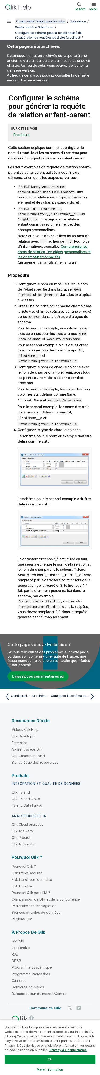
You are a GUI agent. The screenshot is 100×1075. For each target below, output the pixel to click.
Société (18, 940)
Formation (20, 742)
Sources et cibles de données (36, 911)
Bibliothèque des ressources (35, 761)
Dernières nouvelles (28, 986)
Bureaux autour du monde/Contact (39, 993)
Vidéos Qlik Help (25, 729)
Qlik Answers (22, 830)
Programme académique (32, 966)
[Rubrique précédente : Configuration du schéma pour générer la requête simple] (26, 696)
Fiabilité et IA (22, 885)
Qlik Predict (21, 837)
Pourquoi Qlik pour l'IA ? (31, 892)
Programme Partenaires (31, 973)
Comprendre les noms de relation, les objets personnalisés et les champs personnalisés (54, 251)
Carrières (19, 980)
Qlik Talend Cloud (26, 798)
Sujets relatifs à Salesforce (34, 27)
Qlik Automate (23, 843)
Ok (50, 1059)
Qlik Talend (21, 791)
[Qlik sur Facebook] (31, 1016)
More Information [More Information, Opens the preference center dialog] (50, 1069)
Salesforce (78, 21)
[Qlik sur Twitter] (69, 1007)
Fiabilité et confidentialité (32, 879)
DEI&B (16, 960)
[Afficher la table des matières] (9, 21)
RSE (15, 953)
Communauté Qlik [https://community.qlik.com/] (45, 1007)
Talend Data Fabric (27, 804)
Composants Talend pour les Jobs (40, 21)
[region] (50, 1047)
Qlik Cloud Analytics (27, 823)
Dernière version (34, 80)
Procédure (21, 135)
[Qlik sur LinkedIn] (78, 1007)
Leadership (21, 947)
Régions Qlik (22, 918)
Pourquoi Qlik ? (24, 865)
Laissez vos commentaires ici (38, 675)
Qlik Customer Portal (28, 755)
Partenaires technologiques (34, 905)
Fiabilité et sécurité (27, 872)
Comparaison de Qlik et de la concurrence (46, 898)
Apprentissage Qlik (27, 748)
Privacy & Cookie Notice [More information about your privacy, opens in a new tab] (68, 1050)
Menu (93, 9)
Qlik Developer (24, 735)
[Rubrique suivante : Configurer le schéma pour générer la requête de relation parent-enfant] (73, 696)
